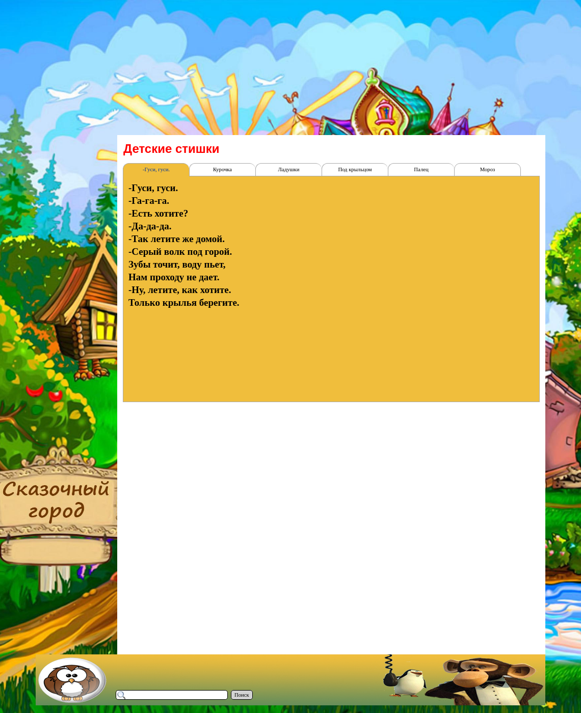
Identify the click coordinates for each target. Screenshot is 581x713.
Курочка (222, 169)
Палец (421, 169)
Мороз (487, 169)
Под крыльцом (355, 169)
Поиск (241, 695)
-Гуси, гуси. (156, 169)
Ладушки (289, 169)
